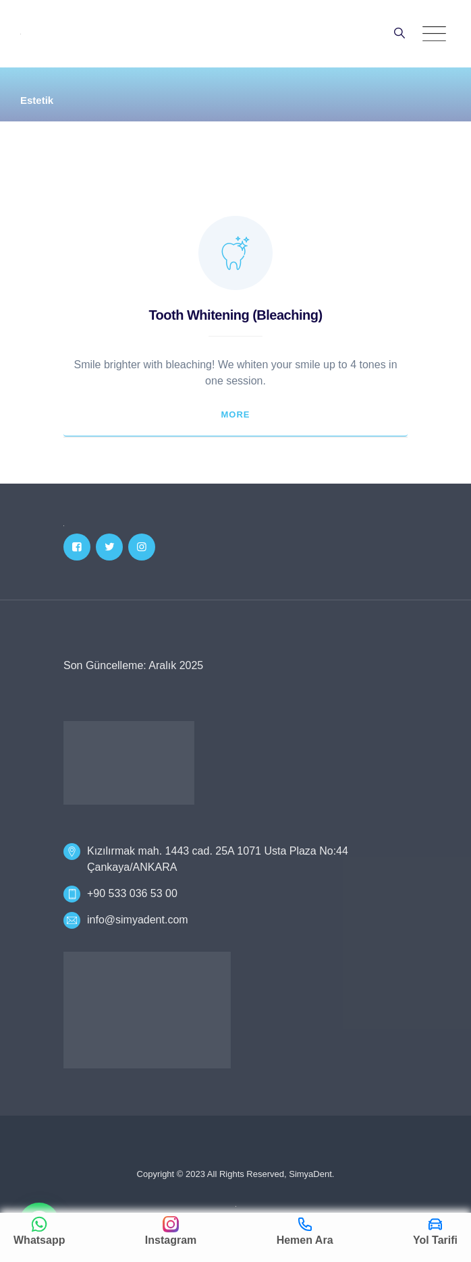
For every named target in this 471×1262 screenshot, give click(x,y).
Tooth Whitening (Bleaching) (235, 315)
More (235, 414)
